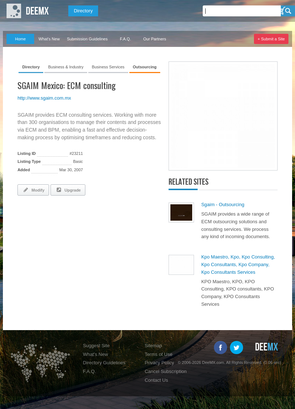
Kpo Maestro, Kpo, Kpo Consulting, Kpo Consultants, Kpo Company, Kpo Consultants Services (238, 264)
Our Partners (154, 39)
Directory (83, 10)
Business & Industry (65, 67)
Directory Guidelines (104, 362)
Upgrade (68, 190)
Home (20, 39)
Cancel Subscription (166, 371)
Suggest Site (96, 345)
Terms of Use (159, 354)
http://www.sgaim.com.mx (44, 98)
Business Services (108, 67)
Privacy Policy (159, 362)
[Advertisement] (102, 221)
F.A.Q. (125, 39)
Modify (33, 190)
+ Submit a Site (271, 39)
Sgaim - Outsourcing (223, 204)
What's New (49, 39)
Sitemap (153, 345)
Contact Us (156, 380)
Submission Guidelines (87, 39)
